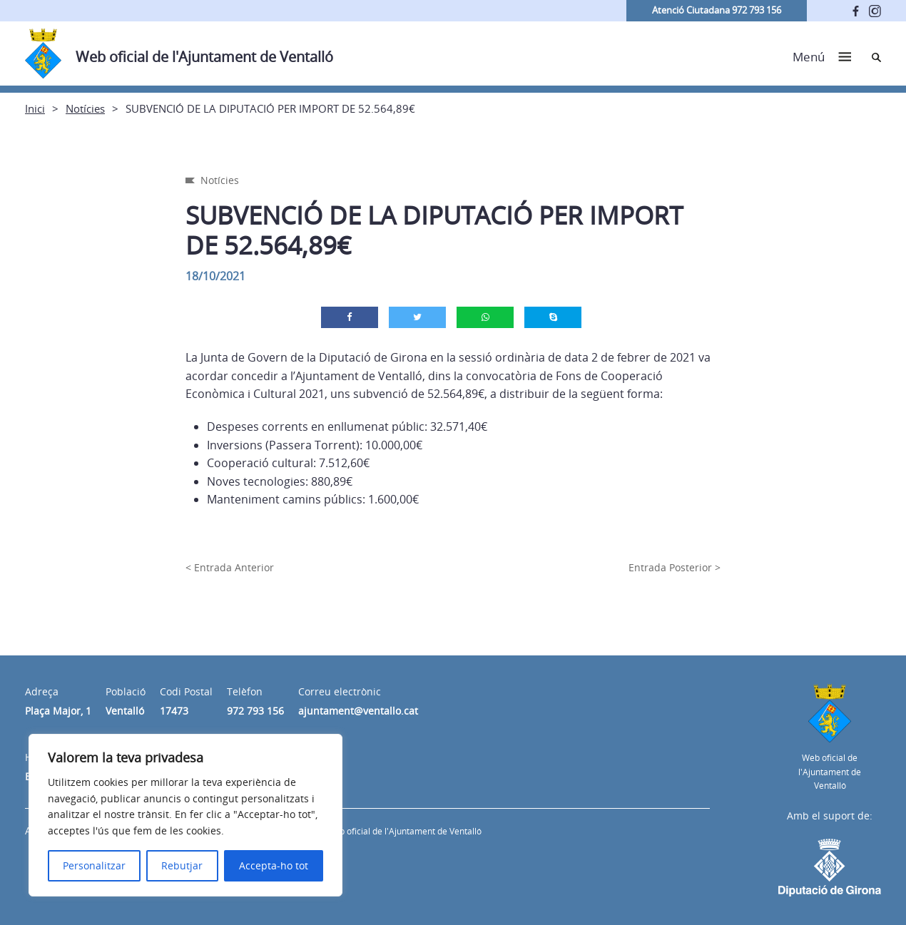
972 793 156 (255, 710)
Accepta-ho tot (273, 865)
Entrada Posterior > (674, 567)
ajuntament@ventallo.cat (358, 710)
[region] (185, 815)
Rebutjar (182, 865)
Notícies (85, 108)
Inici (35, 108)
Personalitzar (94, 865)
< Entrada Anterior (229, 567)
